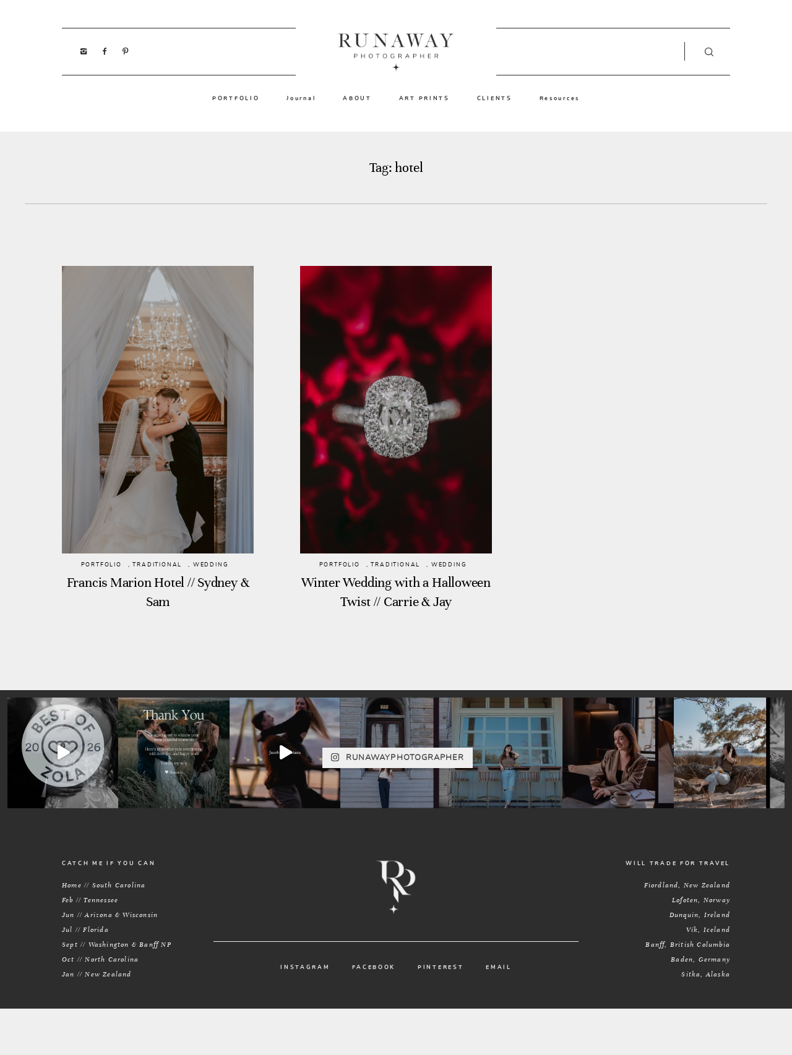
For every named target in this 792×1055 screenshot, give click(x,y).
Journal (301, 98)
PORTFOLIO (235, 98)
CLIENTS (494, 98)
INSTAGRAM (305, 967)
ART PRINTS (424, 98)
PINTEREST (440, 967)
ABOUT (357, 98)
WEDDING (211, 564)
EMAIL (499, 967)
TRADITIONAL (157, 564)
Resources (560, 98)
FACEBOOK (373, 967)
